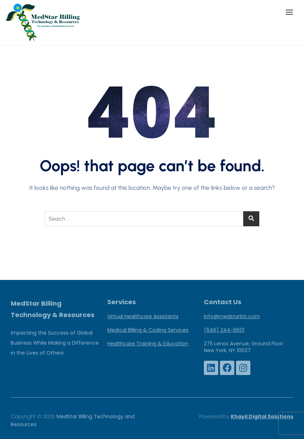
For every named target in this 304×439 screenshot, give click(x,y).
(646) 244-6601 (224, 330)
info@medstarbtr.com (232, 316)
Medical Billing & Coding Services (147, 330)
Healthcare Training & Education (147, 343)
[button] (291, 12)
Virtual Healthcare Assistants (142, 316)
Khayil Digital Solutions (262, 416)
